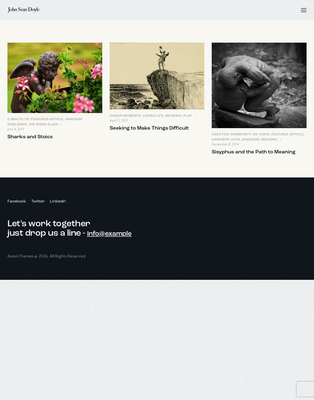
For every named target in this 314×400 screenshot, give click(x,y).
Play (187, 116)
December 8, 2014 (225, 144)
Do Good (261, 134)
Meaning (173, 116)
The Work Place (44, 124)
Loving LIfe (153, 116)
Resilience (17, 124)
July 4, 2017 (15, 129)
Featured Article (47, 119)
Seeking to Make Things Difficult (151, 129)
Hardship (73, 119)
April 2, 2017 (119, 121)
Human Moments (125, 116)
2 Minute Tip (18, 119)
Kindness (250, 140)
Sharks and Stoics (31, 138)
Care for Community (231, 134)
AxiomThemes (21, 257)
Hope (235, 140)
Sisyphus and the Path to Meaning (256, 153)
